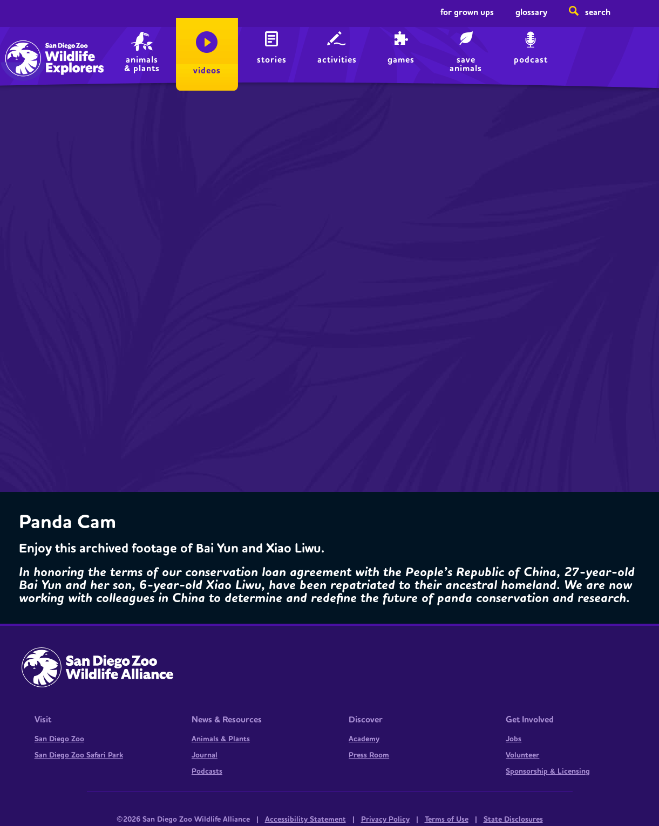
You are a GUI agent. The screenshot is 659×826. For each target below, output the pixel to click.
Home (32, 46)
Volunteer (522, 755)
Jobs (513, 739)
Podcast (531, 60)
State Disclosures (513, 819)
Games (401, 60)
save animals (466, 64)
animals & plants (142, 64)
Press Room (369, 755)
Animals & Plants (221, 739)
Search (597, 12)
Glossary (531, 12)
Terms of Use (446, 819)
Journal (205, 755)
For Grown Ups (467, 12)
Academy (364, 739)
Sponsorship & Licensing (548, 771)
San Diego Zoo (59, 739)
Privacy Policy (385, 819)
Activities (337, 60)
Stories (272, 60)
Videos (207, 71)
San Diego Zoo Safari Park (79, 755)
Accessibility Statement (305, 819)
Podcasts (207, 771)
